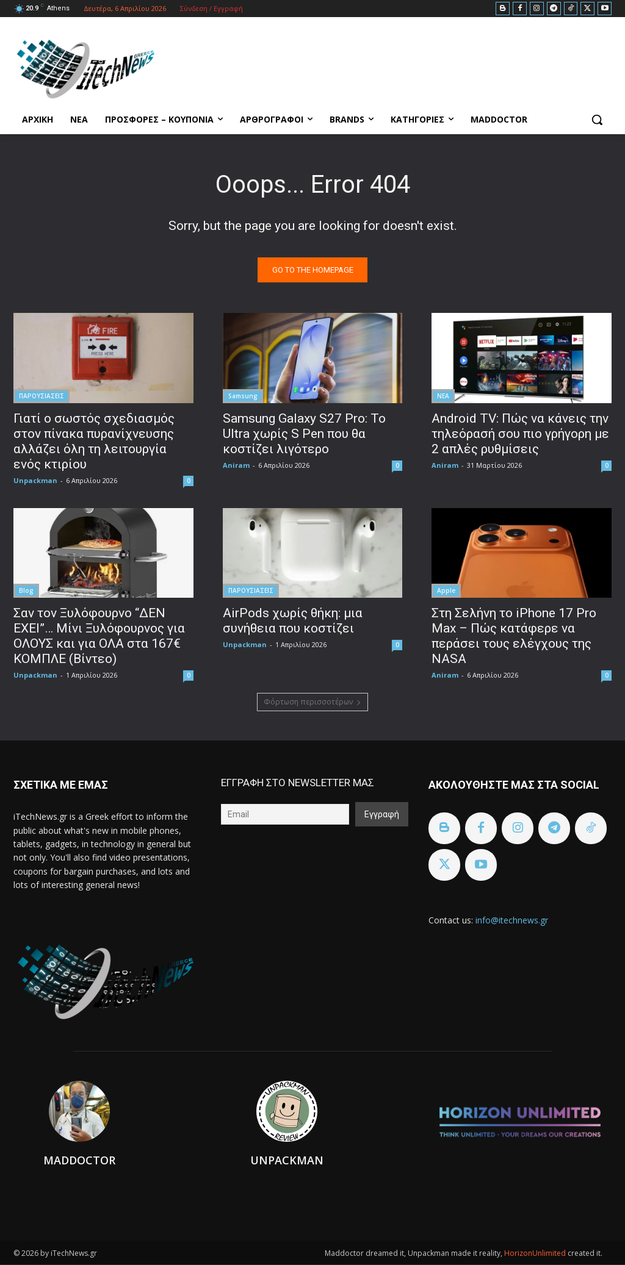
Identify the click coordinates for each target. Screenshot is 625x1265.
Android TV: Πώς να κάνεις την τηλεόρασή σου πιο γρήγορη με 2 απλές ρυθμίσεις (520, 433)
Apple (446, 590)
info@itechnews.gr (511, 920)
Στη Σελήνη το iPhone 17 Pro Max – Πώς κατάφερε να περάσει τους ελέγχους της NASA (514, 636)
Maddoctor (79, 1160)
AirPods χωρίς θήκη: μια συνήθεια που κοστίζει (293, 621)
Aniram (236, 465)
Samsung (243, 396)
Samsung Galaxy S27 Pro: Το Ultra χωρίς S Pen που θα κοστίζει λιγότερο (304, 433)
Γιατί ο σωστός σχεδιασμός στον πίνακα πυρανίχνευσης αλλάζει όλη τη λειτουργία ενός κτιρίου (94, 441)
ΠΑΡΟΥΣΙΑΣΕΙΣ (41, 396)
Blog (26, 590)
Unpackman (35, 480)
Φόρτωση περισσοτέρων (312, 702)
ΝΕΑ (443, 396)
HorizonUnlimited (536, 1254)
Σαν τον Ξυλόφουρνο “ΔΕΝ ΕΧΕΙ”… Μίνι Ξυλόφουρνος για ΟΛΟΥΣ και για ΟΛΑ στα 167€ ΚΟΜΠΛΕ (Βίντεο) (99, 636)
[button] (597, 119)
